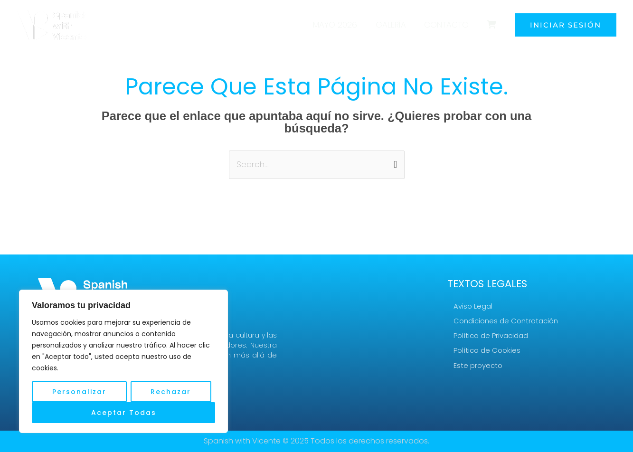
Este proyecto (477, 366)
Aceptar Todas (123, 412)
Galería (396, 24)
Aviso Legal (472, 306)
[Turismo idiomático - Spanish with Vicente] (52, 24)
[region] (123, 361)
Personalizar (79, 391)
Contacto (449, 24)
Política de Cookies (486, 351)
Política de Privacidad (490, 336)
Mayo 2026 (343, 24)
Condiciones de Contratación (505, 321)
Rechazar (171, 391)
